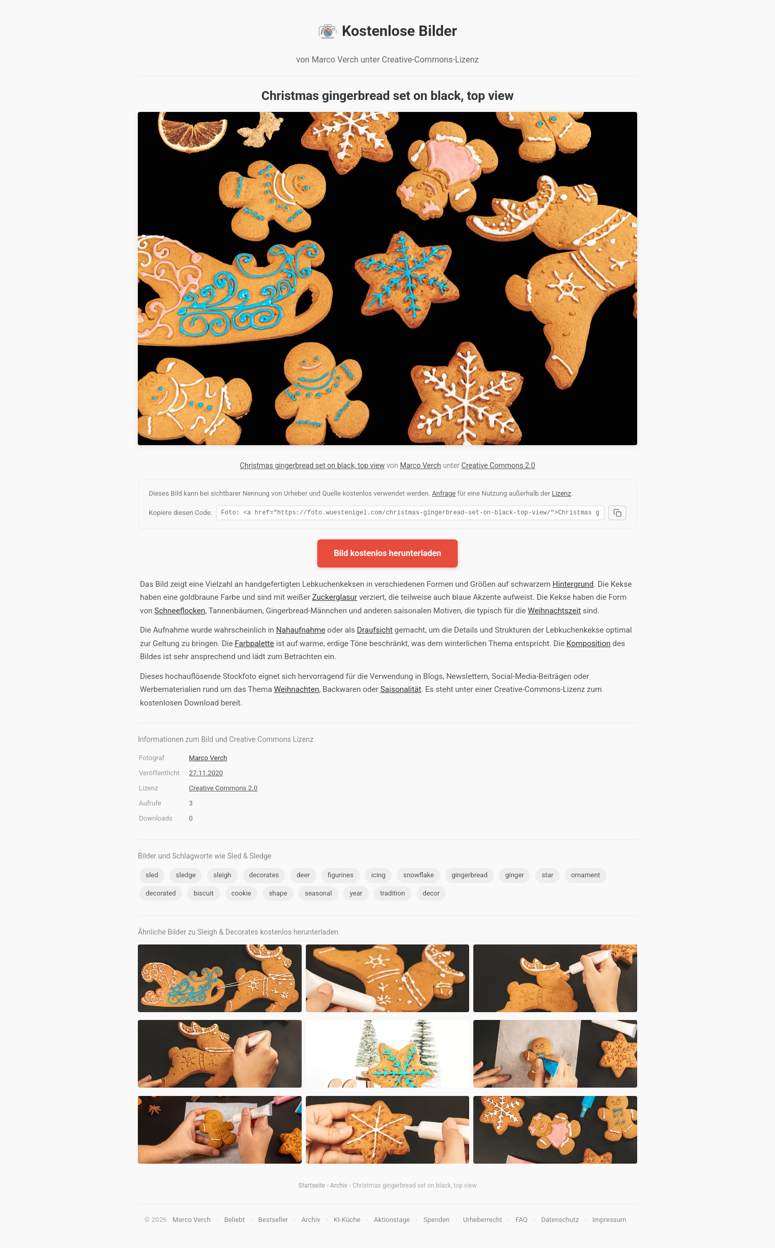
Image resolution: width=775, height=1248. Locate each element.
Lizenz (561, 493)
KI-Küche (347, 1221)
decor (431, 895)
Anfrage (444, 493)
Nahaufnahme (301, 631)
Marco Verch (420, 465)
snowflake (418, 876)
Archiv (338, 1187)
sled (152, 876)
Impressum (609, 1221)
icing (378, 876)
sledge (186, 876)
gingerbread (469, 876)
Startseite (312, 1187)
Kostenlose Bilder (387, 31)
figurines (341, 876)
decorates (264, 876)
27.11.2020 (206, 774)
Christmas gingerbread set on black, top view (312, 465)
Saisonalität (400, 691)
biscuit (203, 895)
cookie (241, 895)
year (356, 895)
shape (278, 895)
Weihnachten (296, 691)
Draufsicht (375, 631)
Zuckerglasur (334, 598)
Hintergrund (572, 585)
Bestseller (273, 1221)
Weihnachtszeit (554, 612)
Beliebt (234, 1221)
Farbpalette (254, 645)
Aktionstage (392, 1221)
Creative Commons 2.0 (498, 465)
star (547, 876)
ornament (585, 876)
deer (303, 876)
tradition (392, 895)
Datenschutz (559, 1221)
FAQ (521, 1221)
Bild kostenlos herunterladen (388, 555)
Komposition (588, 645)
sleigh (222, 876)
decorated (161, 895)
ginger (514, 876)
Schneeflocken (179, 612)
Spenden (436, 1221)
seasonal (318, 895)
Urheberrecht (482, 1221)
